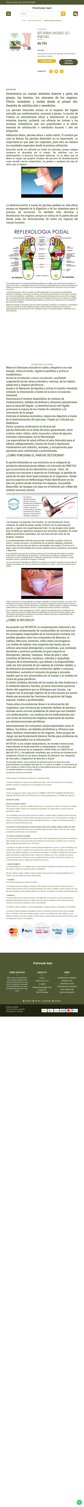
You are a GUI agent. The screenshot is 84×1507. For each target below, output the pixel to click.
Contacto (42, 978)
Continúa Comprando (68, 62)
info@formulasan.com (42, 981)
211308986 (42, 984)
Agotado (40, 50)
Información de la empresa (67, 978)
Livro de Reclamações (67, 992)
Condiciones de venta (67, 984)
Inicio (23, 20)
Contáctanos (46, 61)
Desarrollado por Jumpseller (14, 1011)
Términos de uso (67, 981)
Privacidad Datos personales (67, 986)
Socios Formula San (67, 989)
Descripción (11, 90)
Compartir (41, 71)
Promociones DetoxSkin (34, 20)
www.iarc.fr (29, 616)
